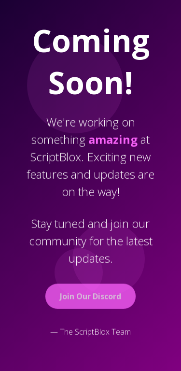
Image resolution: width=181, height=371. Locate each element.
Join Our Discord (90, 297)
